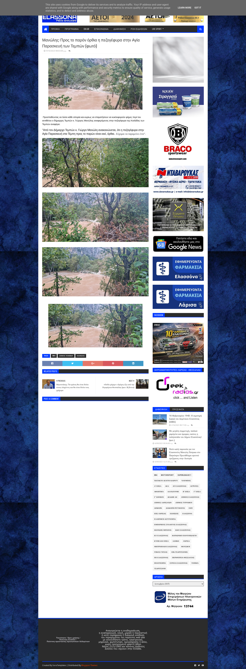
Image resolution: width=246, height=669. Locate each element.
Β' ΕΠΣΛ (186, 492)
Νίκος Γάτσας (160, 552)
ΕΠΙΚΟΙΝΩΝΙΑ (101, 28)
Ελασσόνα (187, 514)
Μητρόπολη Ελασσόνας (165, 547)
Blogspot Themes (89, 665)
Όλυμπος (186, 481)
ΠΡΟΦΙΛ (55, 28)
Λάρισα (186, 541)
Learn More (184, 7)
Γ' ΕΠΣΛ (197, 492)
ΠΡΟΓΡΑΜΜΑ (72, 28)
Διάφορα (158, 508)
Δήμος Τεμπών (66, 356)
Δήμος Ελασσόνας (190, 497)
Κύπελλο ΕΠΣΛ (161, 541)
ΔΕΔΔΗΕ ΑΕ (172, 497)
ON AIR (86, 28)
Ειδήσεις (81, 356)
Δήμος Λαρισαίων (163, 503)
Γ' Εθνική (159, 497)
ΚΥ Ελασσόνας (161, 536)
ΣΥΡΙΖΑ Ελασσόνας (178, 563)
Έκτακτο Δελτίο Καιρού (166, 481)
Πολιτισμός (160, 563)
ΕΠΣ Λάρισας (160, 514)
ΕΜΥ (191, 508)
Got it (197, 7)
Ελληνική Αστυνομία (165, 519)
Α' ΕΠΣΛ (157, 486)
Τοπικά (194, 563)
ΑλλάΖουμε (173, 492)
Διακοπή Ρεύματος (175, 508)
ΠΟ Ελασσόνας (161, 558)
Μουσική (185, 547)
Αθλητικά (159, 492)
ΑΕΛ (167, 486)
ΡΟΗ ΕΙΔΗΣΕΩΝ (139, 28)
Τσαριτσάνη (160, 569)
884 (53, 356)
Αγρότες (194, 486)
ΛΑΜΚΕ (176, 541)
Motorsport (167, 475)
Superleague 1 (184, 475)
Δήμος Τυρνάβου (184, 503)
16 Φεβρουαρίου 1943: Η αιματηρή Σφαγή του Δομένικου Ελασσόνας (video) (185, 418)
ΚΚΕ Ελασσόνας (183, 530)
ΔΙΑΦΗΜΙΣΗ (119, 28)
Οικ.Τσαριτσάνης (179, 552)
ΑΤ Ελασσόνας (179, 486)
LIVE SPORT (157, 28)
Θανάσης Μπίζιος (162, 530)
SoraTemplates (59, 665)
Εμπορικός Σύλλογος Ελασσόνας (170, 525)
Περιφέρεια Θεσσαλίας (183, 558)
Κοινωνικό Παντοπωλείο (184, 536)
